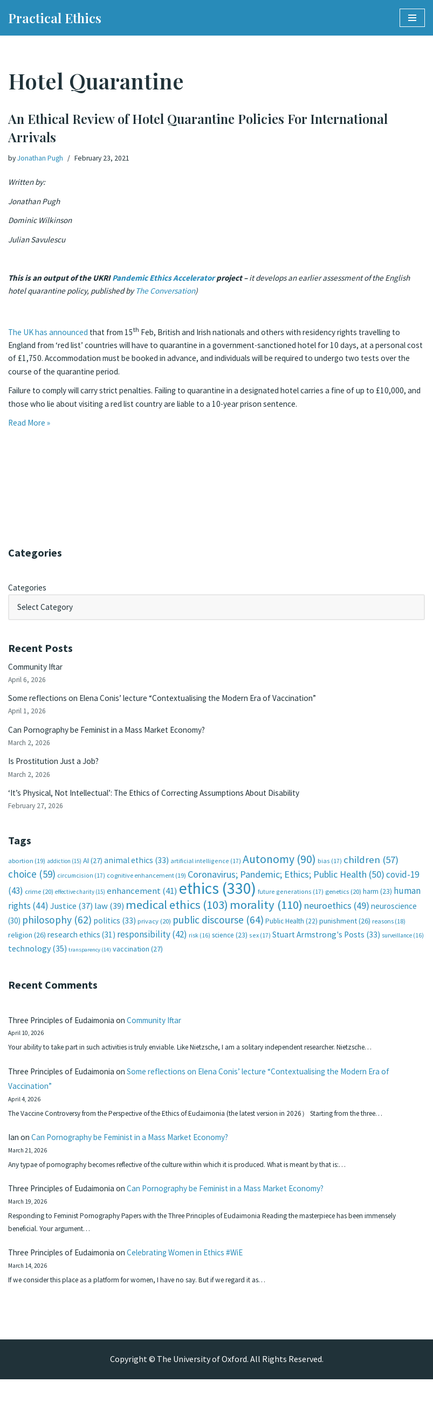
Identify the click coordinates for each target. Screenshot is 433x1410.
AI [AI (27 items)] (92, 871)
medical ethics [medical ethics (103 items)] (177, 918)
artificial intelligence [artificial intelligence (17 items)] (205, 871)
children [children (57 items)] (370, 870)
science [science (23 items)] (230, 948)
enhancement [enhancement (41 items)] (142, 903)
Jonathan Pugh (41, 158)
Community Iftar (38, 669)
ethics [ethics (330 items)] (217, 901)
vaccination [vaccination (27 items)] (138, 963)
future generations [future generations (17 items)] (291, 904)
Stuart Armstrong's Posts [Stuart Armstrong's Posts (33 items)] (326, 948)
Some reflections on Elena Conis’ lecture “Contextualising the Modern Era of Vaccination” (173, 702)
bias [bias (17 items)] (330, 871)
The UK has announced (50, 341)
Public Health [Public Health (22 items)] (291, 934)
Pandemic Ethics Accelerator (168, 284)
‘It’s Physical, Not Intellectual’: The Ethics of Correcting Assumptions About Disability (167, 801)
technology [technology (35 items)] (37, 962)
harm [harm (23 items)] (377, 904)
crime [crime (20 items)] (39, 904)
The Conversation (204, 298)
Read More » (30, 437)
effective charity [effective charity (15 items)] (80, 904)
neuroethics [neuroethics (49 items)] (336, 919)
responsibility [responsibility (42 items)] (152, 948)
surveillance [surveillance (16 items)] (403, 949)
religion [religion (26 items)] (27, 948)
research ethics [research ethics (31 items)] (81, 948)
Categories (28, 588)
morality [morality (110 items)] (266, 918)
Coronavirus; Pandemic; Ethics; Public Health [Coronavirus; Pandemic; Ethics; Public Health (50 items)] (286, 886)
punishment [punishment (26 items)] (344, 934)
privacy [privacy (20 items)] (154, 934)
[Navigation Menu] (412, 18)
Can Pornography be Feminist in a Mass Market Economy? (114, 735)
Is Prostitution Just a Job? (57, 768)
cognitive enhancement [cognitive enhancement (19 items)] (146, 887)
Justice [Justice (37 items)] (71, 919)
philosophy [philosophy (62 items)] (57, 933)
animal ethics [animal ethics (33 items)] (136, 871)
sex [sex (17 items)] (260, 948)
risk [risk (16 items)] (199, 949)
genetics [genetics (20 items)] (343, 904)
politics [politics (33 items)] (114, 934)
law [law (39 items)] (109, 919)
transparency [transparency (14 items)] (89, 964)
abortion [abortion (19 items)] (26, 871)
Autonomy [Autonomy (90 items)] (279, 870)
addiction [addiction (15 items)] (64, 872)
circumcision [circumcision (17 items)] (81, 887)
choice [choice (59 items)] (32, 885)
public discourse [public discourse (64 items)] (218, 933)
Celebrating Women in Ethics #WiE (201, 1280)
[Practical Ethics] (54, 18)
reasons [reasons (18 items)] (388, 934)
